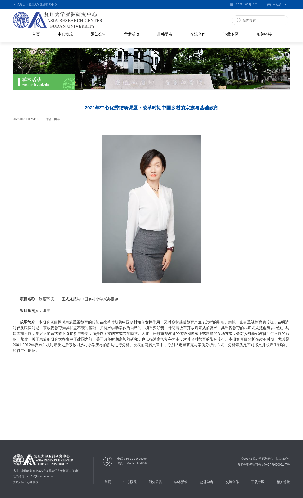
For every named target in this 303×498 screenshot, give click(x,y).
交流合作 (197, 34)
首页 (36, 34)
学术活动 (131, 34)
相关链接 (264, 34)
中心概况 (65, 34)
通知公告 (98, 34)
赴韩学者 (164, 34)
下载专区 (231, 34)
